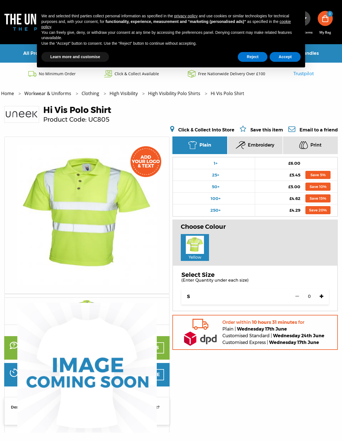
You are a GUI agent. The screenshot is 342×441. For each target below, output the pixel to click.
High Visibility (124, 93)
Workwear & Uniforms (48, 93)
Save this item (266, 130)
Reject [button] (252, 57)
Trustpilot (303, 73)
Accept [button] (285, 57)
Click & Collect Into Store (206, 129)
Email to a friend (319, 129)
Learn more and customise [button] (75, 57)
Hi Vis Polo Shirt (227, 93)
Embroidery (255, 145)
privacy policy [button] (186, 16)
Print (310, 145)
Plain (199, 145)
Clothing (91, 93)
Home (8, 93)
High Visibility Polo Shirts (174, 93)
